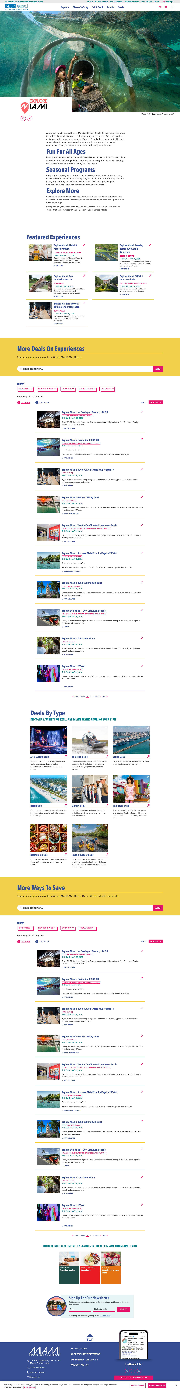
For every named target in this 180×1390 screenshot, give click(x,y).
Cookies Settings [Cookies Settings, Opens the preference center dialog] (137, 1385)
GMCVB (157, 2)
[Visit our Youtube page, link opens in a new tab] (139, 1363)
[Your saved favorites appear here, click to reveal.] (166, 7)
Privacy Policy (105, 1308)
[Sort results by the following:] (156, 395)
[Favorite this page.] (23, 118)
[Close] (176, 1385)
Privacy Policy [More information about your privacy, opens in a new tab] (29, 1387)
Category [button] (66, 381)
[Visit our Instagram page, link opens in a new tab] (127, 1363)
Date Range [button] (24, 381)
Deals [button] (121, 7)
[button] (160, 7)
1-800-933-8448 (37, 1365)
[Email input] (80, 1302)
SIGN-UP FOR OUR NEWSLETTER (134, 1370)
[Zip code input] (104, 1302)
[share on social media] (29, 118)
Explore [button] (65, 7)
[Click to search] (21, 361)
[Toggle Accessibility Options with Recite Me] (172, 7)
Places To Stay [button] (80, 7)
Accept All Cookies (157, 1385)
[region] (90, 1385)
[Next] (97, 689)
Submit (123, 1301)
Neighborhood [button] (45, 381)
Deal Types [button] (106, 381)
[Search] (85, 361)
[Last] (104, 689)
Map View (42, 395)
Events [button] (110, 7)
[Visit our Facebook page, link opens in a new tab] (133, 1363)
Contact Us (35, 1370)
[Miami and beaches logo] (45, 1344)
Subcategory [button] (86, 381)
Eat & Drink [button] (98, 7)
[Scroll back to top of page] (90, 1330)
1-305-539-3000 (37, 1360)
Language (168, 2)
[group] (69, 1260)
